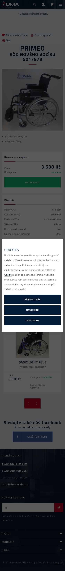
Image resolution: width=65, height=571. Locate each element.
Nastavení (32, 310)
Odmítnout (32, 320)
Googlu (8, 274)
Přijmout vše (32, 299)
